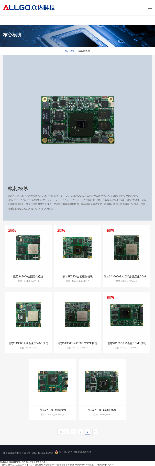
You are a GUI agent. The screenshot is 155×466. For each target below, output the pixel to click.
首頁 (65, 431)
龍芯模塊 (69, 51)
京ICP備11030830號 (42, 452)
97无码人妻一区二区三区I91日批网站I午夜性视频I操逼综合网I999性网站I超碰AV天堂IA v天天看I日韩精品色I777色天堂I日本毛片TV (57, 464)
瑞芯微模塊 (84, 51)
